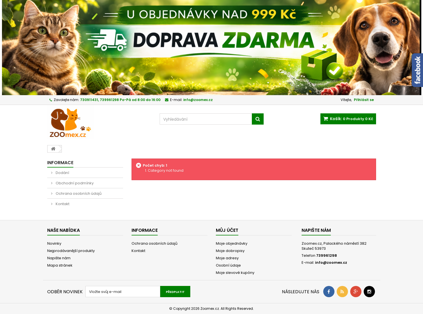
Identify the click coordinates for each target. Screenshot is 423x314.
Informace (60, 162)
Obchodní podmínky (74, 183)
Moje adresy (227, 258)
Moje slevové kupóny (235, 272)
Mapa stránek (60, 265)
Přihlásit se (364, 99)
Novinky (54, 243)
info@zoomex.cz (331, 262)
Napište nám (59, 258)
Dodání (62, 172)
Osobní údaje (228, 265)
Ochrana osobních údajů (78, 193)
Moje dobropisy (230, 250)
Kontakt (62, 204)
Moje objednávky (231, 243)
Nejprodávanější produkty (71, 250)
